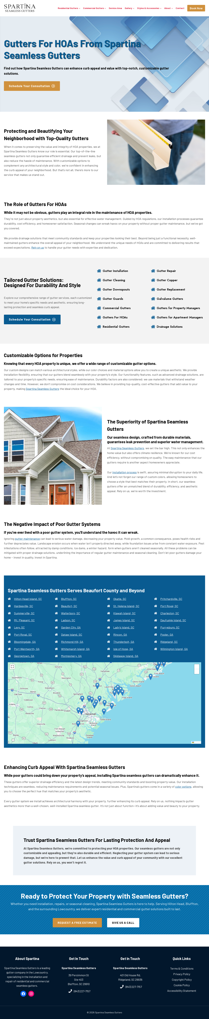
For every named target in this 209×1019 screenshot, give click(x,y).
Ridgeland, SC (169, 647)
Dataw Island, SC (71, 639)
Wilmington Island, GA (174, 654)
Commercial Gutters (118, 308)
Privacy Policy (181, 974)
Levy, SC (19, 632)
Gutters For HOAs (116, 319)
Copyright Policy (182, 979)
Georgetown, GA (24, 661)
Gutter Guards (114, 298)
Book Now (196, 8)
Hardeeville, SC (23, 611)
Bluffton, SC (69, 604)
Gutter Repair (167, 270)
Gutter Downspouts (117, 289)
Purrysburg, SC (169, 632)
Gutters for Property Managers (180, 308)
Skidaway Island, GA (125, 661)
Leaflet (196, 747)
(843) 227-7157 (82, 991)
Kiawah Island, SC (124, 618)
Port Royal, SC (23, 639)
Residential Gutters (117, 331)
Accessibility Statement (181, 990)
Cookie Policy (182, 985)
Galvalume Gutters (171, 298)
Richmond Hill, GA (72, 647)
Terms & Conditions (181, 968)
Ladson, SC (68, 625)
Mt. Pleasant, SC (24, 625)
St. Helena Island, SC (126, 611)
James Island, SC (124, 625)
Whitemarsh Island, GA (75, 654)
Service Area (115, 8)
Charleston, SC (169, 618)
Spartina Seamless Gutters (42, 394)
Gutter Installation (116, 270)
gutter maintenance (27, 543)
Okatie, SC (119, 604)
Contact (180, 8)
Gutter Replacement (172, 289)
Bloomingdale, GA (25, 647)
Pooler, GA (166, 639)
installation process (124, 477)
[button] (105, 708)
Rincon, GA (120, 639)
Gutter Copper (168, 280)
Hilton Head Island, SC (28, 604)
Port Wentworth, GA (27, 654)
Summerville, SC (24, 618)
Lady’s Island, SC (123, 632)
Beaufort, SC (69, 611)
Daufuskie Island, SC (173, 625)
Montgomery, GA (71, 661)
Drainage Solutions (171, 331)
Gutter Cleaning (115, 280)
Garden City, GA (71, 632)
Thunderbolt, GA (123, 647)
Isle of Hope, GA (123, 654)
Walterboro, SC (70, 618)
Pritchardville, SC (171, 604)
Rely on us (37, 247)
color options (183, 791)
